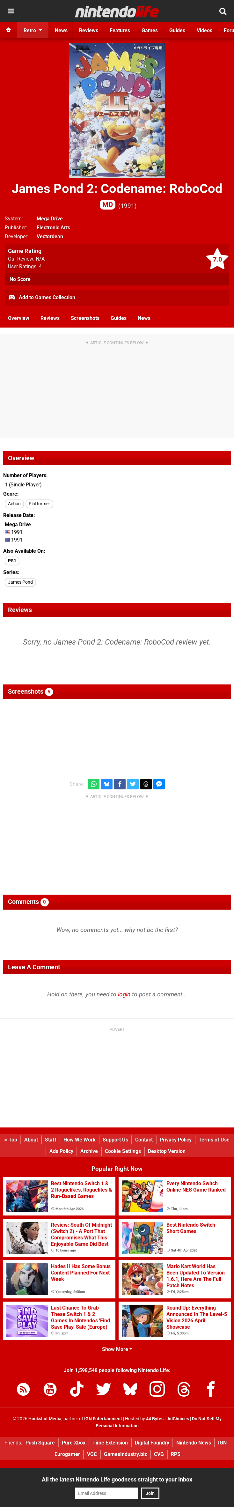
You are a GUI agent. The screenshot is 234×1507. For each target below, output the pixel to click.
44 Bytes (155, 1419)
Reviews (50, 318)
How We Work (79, 1140)
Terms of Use (214, 1140)
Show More (117, 1349)
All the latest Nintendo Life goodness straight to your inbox (117, 1479)
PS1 (12, 561)
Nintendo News (193, 1443)
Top (10, 1140)
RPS (175, 1454)
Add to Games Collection (41, 297)
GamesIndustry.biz (125, 1454)
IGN (222, 1443)
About (31, 1140)
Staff (50, 1140)
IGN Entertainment (103, 1419)
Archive (89, 1151)
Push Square (40, 1443)
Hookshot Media (45, 1419)
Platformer (39, 503)
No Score (20, 279)
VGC (92, 1454)
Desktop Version (167, 1151)
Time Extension (110, 1443)
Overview (18, 318)
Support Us (115, 1140)
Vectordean (50, 236)
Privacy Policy (176, 1140)
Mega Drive (50, 219)
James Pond (20, 582)
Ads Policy (61, 1151)
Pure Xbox (73, 1443)
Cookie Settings (123, 1151)
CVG (159, 1454)
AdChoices (177, 1419)
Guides (119, 318)
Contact (144, 1140)
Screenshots (85, 318)
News (144, 318)
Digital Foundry (152, 1443)
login (124, 994)
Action (14, 503)
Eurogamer (67, 1454)
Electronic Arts (53, 228)
